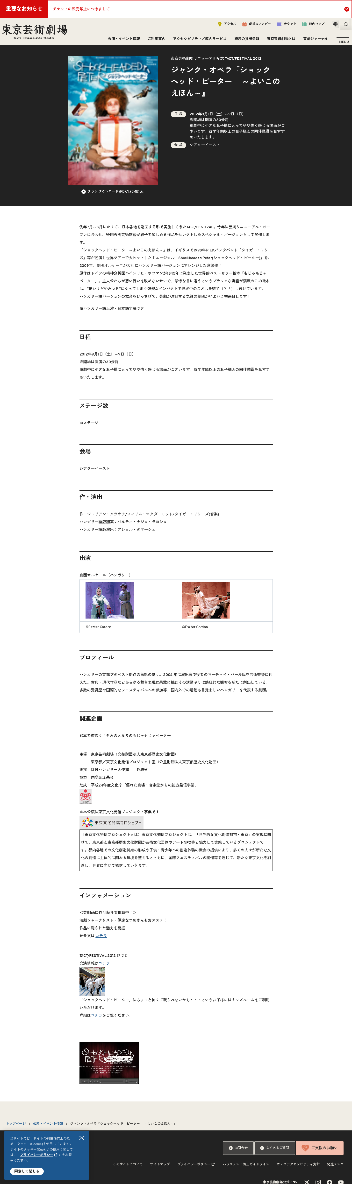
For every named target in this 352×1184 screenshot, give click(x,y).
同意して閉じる (27, 1171)
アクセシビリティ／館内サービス (198, 40)
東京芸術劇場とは (280, 40)
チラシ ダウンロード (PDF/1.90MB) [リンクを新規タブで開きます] (113, 197)
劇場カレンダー (251, 26)
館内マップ (308, 26)
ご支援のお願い (320, 1153)
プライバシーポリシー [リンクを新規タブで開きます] (36, 1155)
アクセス (222, 25)
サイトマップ (160, 1169)
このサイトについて (128, 1169)
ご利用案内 (155, 40)
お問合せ (238, 1153)
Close (347, 9)
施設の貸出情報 (245, 40)
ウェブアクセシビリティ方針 (298, 1169)
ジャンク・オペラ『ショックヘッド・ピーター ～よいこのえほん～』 (123, 1129)
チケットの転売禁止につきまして (81, 9)
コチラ (101, 941)
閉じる (82, 1138)
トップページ (16, 1129)
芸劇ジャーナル (314, 40)
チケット (281, 26)
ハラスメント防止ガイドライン (246, 1169)
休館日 (72, 1180)
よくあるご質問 (274, 1153)
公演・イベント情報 (122, 40)
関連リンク (335, 1169)
